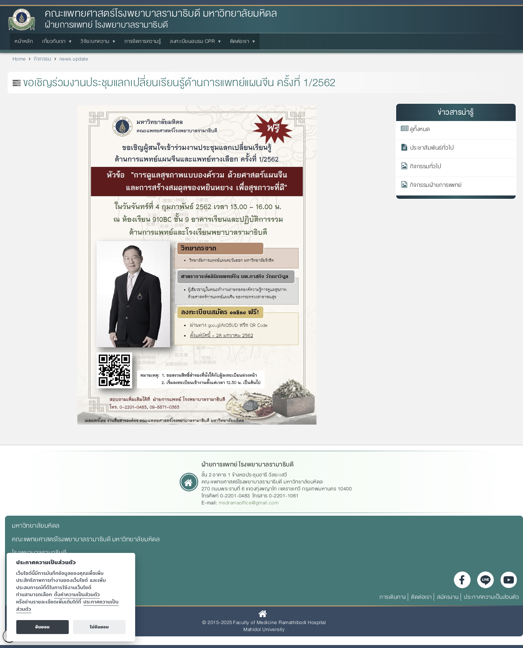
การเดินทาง (393, 597)
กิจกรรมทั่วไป (425, 168)
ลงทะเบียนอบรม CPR (193, 43)
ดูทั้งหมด (420, 130)
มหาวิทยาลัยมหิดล (36, 525)
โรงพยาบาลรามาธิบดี (39, 552)
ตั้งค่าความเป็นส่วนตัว (77, 594)
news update (73, 59)
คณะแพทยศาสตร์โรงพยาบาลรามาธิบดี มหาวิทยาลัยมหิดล (161, 13)
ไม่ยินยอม (99, 626)
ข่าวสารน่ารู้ (456, 112)
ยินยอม (42, 626)
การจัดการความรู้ (143, 41)
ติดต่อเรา (241, 43)
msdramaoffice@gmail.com (249, 502)
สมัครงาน (448, 597)
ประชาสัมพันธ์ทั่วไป (432, 149)
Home (19, 59)
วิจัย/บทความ (96, 43)
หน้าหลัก (24, 41)
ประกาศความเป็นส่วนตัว (491, 597)
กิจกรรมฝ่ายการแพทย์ (436, 186)
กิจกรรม (42, 59)
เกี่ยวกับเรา (55, 43)
